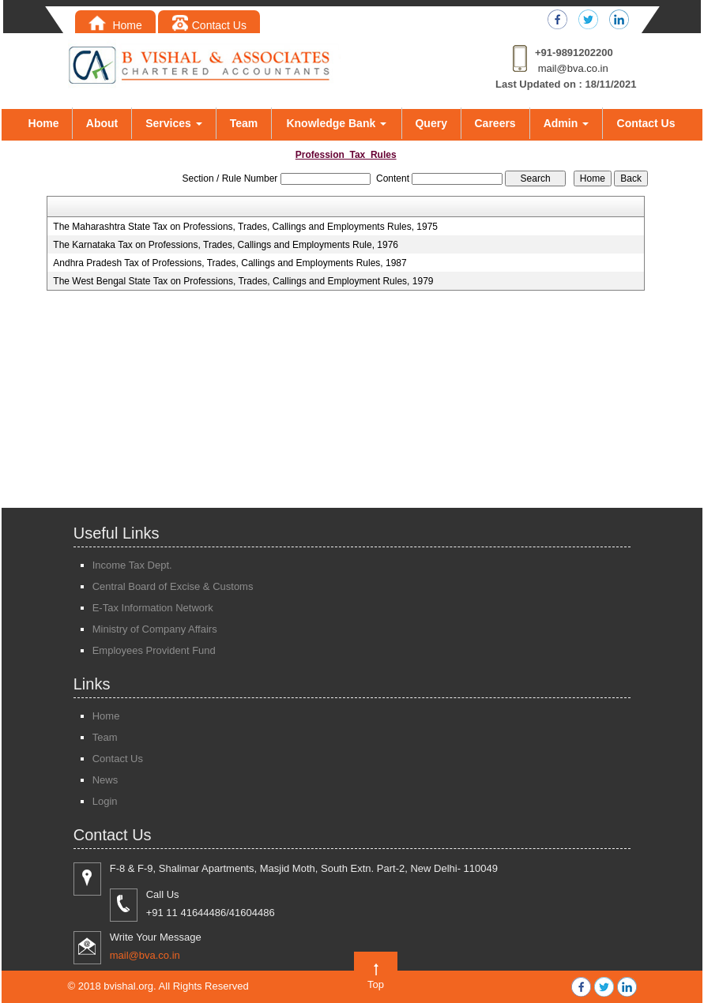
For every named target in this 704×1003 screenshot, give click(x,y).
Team (244, 123)
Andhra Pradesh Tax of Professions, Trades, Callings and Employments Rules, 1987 (229, 263)
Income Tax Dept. (132, 565)
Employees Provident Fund (154, 650)
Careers (495, 123)
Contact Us (209, 25)
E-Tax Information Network (152, 608)
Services (173, 123)
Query (430, 123)
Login (105, 801)
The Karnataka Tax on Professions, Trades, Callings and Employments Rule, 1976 (225, 244)
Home (115, 25)
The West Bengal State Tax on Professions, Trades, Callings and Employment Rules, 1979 (243, 281)
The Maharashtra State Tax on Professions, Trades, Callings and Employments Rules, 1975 (245, 226)
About (102, 123)
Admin (566, 123)
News (105, 780)
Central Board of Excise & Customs (173, 586)
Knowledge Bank (336, 123)
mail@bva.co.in (573, 68)
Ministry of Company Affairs (154, 629)
